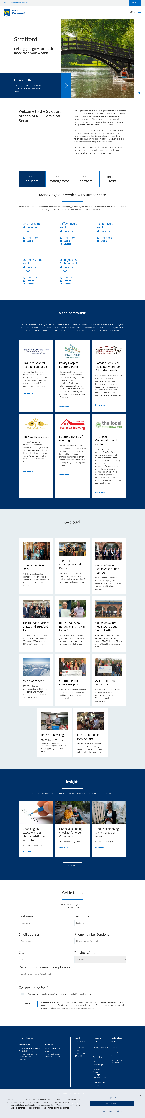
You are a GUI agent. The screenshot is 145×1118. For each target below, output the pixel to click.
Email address (29, 934)
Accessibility (98, 1057)
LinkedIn (67, 244)
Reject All (112, 1099)
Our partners (86, 179)
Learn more (28, 393)
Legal (95, 1052)
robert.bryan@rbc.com (28, 1054)
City (22, 953)
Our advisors (32, 179)
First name (27, 916)
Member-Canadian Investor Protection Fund (99, 1073)
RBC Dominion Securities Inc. (16, 3)
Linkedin (22, 1060)
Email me (30, 241)
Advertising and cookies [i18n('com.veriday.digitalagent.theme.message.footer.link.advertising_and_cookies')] (99, 1083)
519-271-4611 (32, 238)
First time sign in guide (118, 1053)
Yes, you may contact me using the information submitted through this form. (59, 994)
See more (72, 865)
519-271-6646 (106, 238)
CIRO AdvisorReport (99, 1063)
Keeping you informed (116, 1061)
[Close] (140, 1096)
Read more (27, 851)
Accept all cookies (111, 1105)
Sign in (114, 1048)
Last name (82, 916)
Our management (59, 179)
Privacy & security (100, 1048)
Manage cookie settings (112, 1112)
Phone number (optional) (93, 934)
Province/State (85, 953)
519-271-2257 (32, 278)
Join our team (113, 179)
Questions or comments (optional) (44, 967)
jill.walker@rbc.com (53, 1054)
